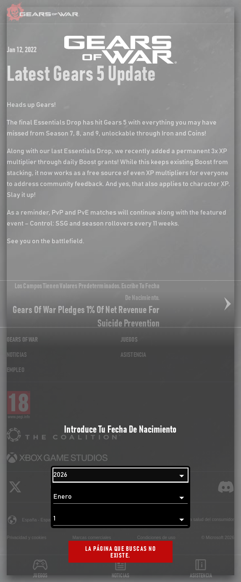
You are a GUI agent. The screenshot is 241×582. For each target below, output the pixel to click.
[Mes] (120, 497)
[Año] (120, 475)
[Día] (120, 519)
